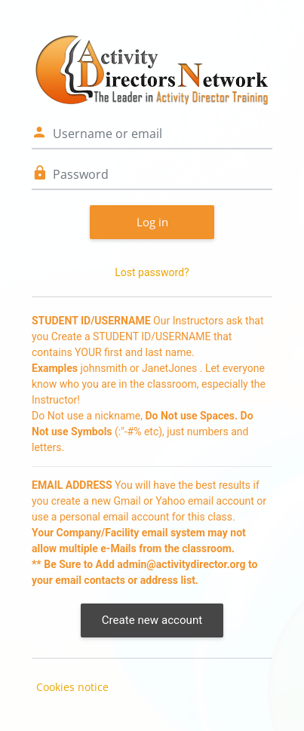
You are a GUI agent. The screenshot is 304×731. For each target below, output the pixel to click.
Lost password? (152, 272)
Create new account (152, 620)
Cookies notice (72, 687)
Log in (152, 221)
